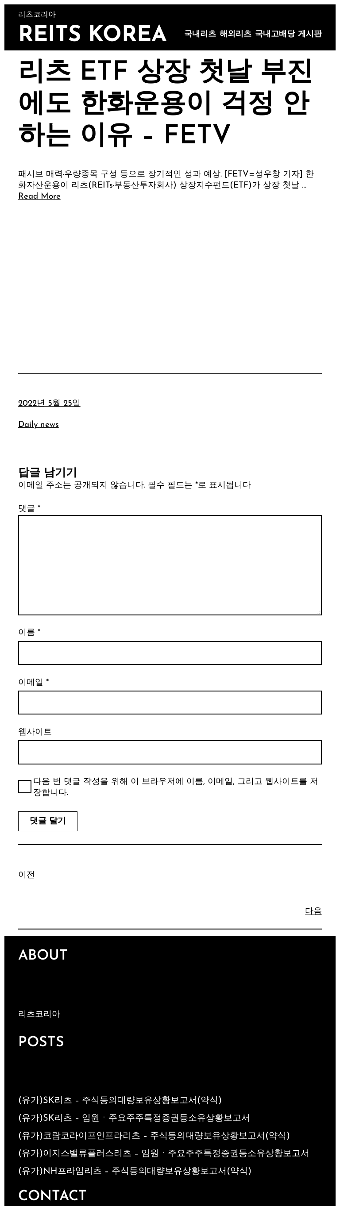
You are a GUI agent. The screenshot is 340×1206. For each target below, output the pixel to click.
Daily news (38, 425)
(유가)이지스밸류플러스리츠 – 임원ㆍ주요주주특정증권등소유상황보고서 (163, 1153)
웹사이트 (35, 732)
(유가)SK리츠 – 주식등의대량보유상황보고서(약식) (120, 1100)
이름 (29, 633)
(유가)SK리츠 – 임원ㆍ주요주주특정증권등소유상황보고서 (134, 1118)
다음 (313, 911)
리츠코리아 (39, 1014)
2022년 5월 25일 (49, 403)
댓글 (29, 509)
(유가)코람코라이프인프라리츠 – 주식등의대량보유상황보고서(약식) (154, 1136)
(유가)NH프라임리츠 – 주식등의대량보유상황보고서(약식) (134, 1171)
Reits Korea (92, 35)
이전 (26, 875)
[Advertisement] (170, 275)
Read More (39, 196)
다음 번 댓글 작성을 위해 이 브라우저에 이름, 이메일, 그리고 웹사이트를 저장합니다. (175, 787)
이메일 (33, 683)
